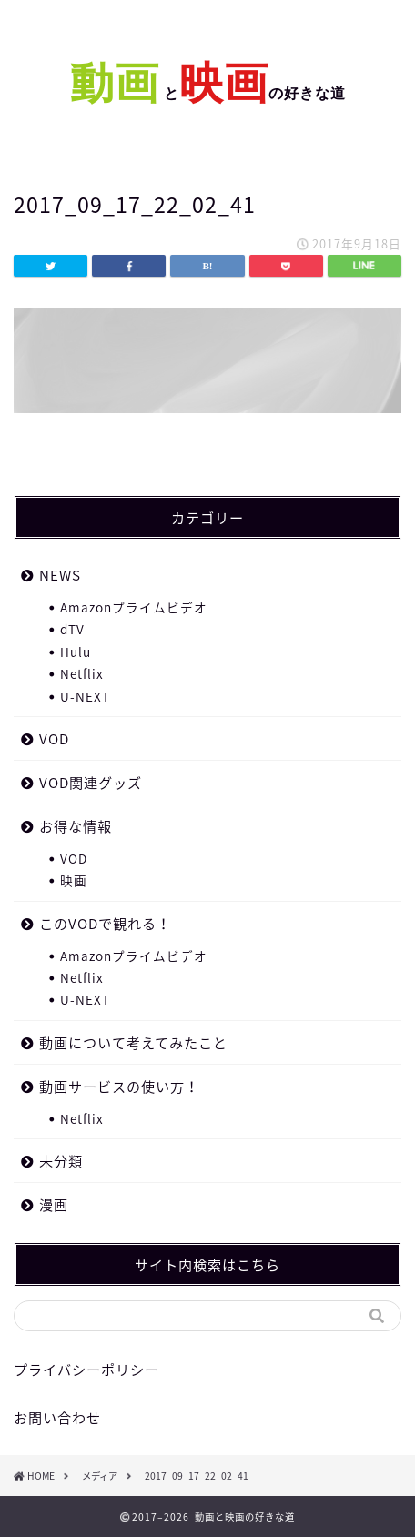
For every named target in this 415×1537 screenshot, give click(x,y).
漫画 (53, 1204)
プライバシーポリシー (86, 1369)
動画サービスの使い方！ (119, 1086)
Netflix (82, 673)
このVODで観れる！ (105, 923)
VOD (54, 738)
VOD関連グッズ (90, 782)
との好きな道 (252, 93)
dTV (72, 629)
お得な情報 (75, 825)
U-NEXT (85, 696)
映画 (73, 880)
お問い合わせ (57, 1417)
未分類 (61, 1160)
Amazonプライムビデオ (134, 607)
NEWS (60, 574)
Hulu (75, 651)
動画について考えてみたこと (133, 1042)
